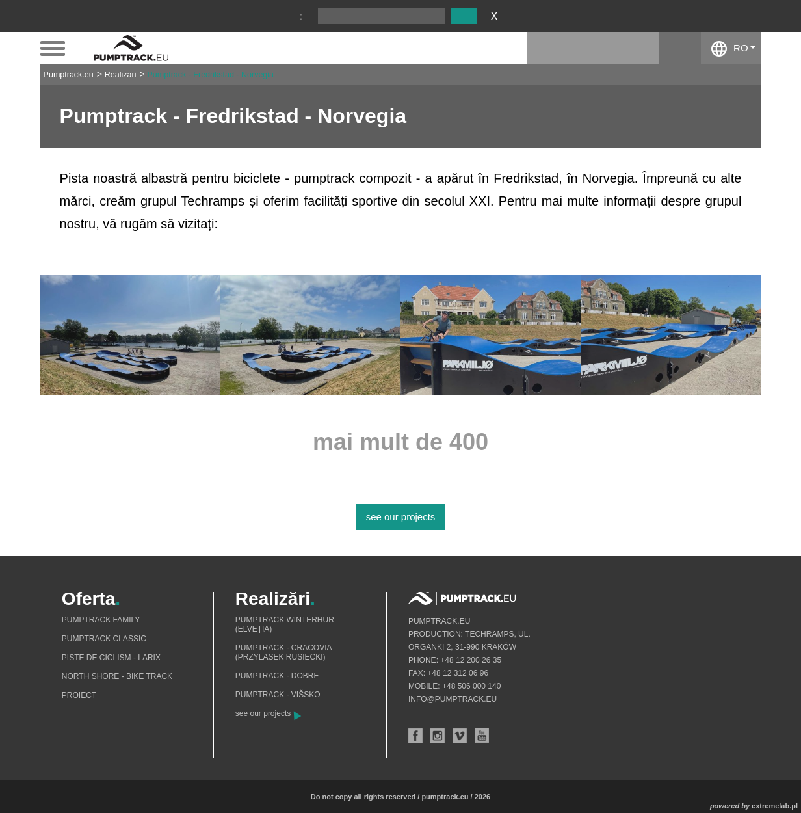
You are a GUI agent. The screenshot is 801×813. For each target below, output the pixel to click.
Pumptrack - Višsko (278, 694)
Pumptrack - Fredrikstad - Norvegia (211, 74)
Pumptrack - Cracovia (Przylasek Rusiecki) (283, 652)
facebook (680, 48)
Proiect (79, 695)
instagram (637, 48)
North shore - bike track (117, 676)
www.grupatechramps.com (298, 224)
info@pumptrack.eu (452, 699)
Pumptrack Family (101, 619)
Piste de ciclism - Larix (111, 657)
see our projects (401, 516)
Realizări (121, 74)
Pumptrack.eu (69, 74)
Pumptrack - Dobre (277, 675)
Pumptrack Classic (104, 638)
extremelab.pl (775, 806)
